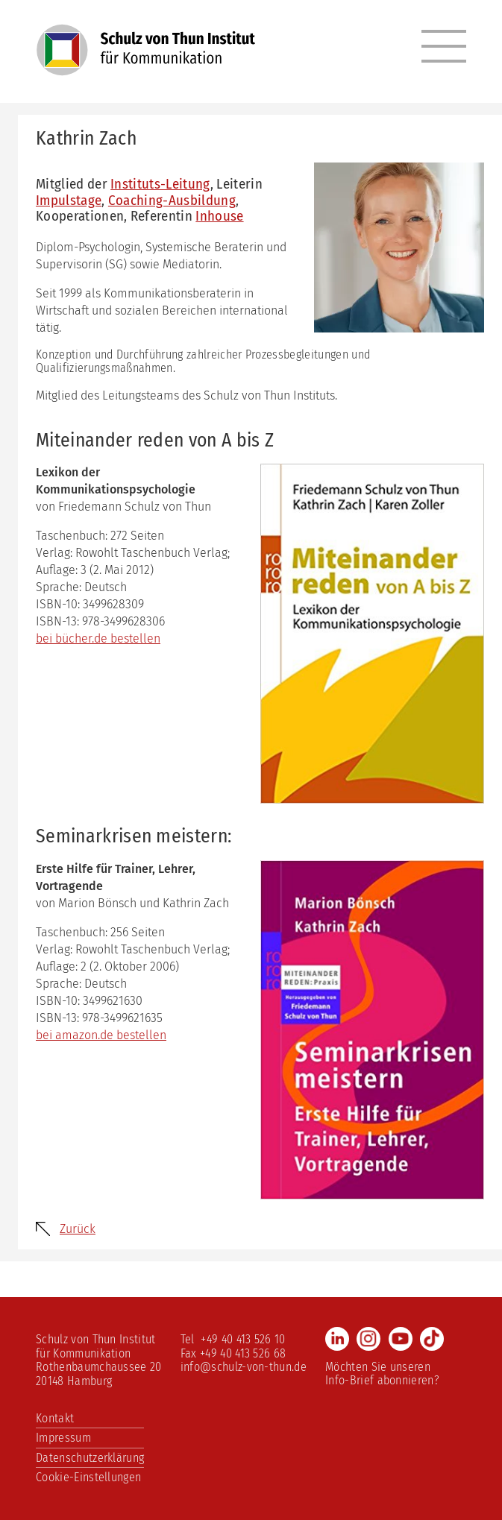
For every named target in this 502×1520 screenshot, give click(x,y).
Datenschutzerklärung (90, 1458)
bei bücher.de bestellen (98, 638)
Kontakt (55, 1418)
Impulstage (68, 200)
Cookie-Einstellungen (88, 1477)
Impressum (63, 1438)
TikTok (432, 1339)
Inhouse (219, 215)
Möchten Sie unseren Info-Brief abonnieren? (382, 1373)
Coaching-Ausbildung (172, 200)
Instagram (368, 1339)
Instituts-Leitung (160, 183)
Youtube (400, 1339)
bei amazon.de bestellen (101, 1035)
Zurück (77, 1229)
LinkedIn (337, 1339)
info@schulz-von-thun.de (244, 1367)
